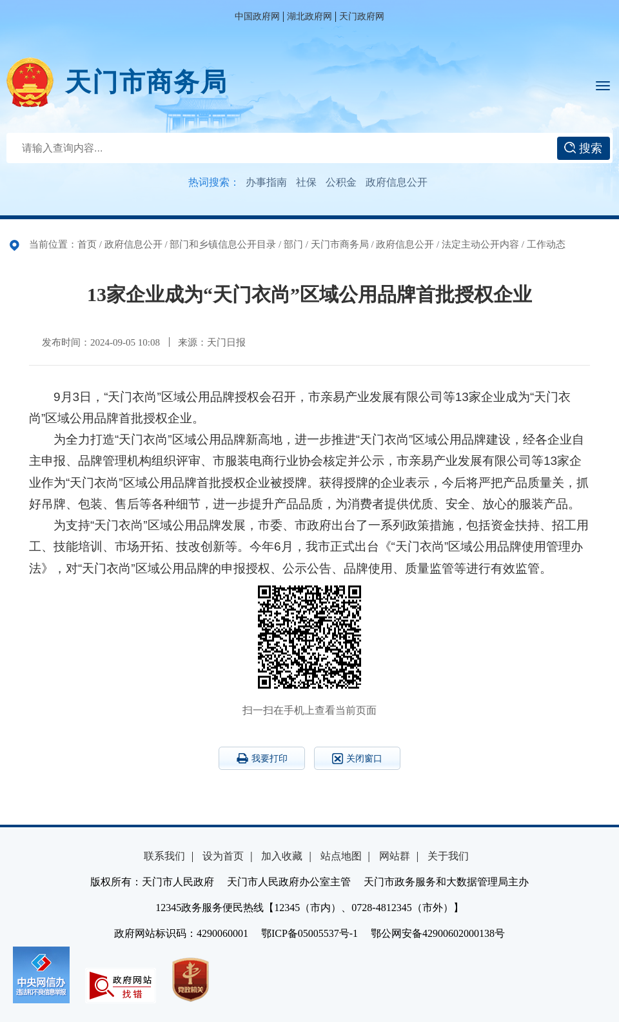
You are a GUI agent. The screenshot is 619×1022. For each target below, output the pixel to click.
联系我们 (164, 855)
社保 (306, 182)
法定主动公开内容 (480, 244)
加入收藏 (281, 855)
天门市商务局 (146, 82)
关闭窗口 (357, 758)
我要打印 (262, 758)
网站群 (394, 855)
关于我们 (448, 855)
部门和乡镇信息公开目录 (223, 244)
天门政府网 (361, 16)
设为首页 (223, 855)
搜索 (583, 148)
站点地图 (341, 855)
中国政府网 (257, 16)
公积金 (341, 182)
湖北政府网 (309, 16)
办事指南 (266, 182)
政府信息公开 (396, 182)
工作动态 (546, 244)
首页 (87, 244)
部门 (293, 244)
